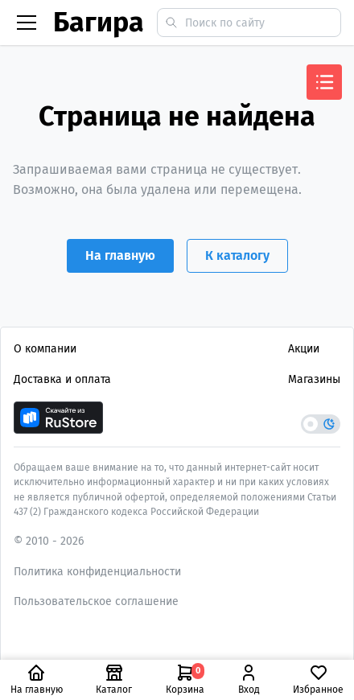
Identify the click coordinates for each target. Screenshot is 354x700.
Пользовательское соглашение (96, 601)
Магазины (314, 379)
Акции (303, 349)
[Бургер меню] (26, 22)
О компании (45, 349)
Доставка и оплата (62, 379)
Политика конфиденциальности (97, 572)
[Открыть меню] (324, 82)
